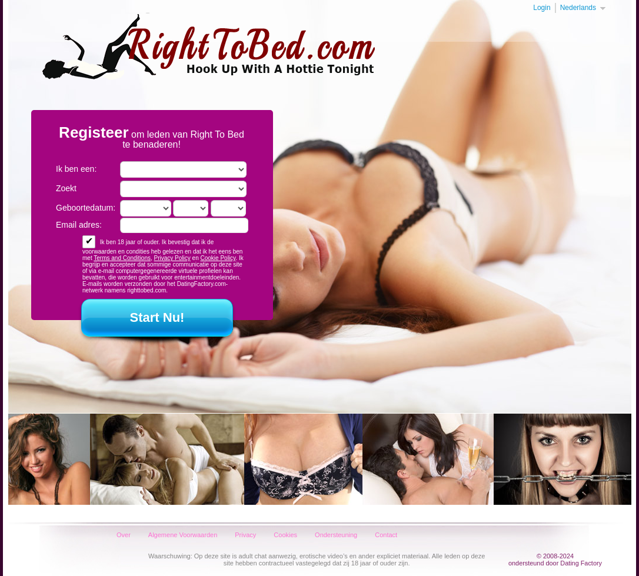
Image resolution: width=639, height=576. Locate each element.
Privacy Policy (172, 258)
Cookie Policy (218, 258)
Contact (386, 534)
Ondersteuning (336, 534)
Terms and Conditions (122, 258)
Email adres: (79, 224)
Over (124, 534)
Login (541, 8)
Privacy (245, 534)
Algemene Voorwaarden (182, 534)
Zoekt (66, 188)
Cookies (285, 534)
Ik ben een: (76, 169)
